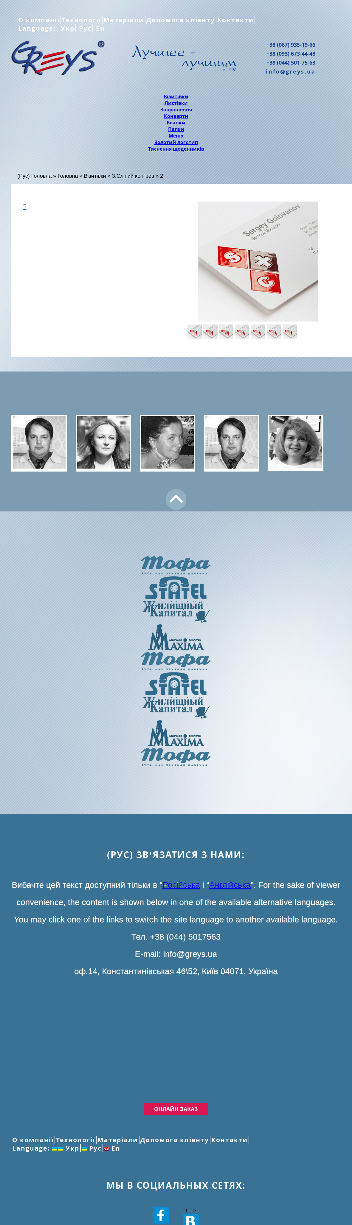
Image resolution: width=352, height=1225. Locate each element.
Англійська (230, 885)
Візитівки (176, 96)
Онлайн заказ (176, 1108)
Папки (176, 129)
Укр (67, 28)
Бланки (176, 122)
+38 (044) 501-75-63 (290, 62)
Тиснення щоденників (176, 149)
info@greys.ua (291, 71)
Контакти (235, 20)
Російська (181, 885)
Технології (81, 20)
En (99, 28)
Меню (176, 135)
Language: (38, 28)
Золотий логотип (176, 142)
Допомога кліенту (180, 20)
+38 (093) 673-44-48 (290, 53)
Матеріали (123, 20)
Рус (84, 28)
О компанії (39, 20)
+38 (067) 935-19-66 (290, 44)
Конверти (176, 116)
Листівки (176, 103)
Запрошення (176, 109)
